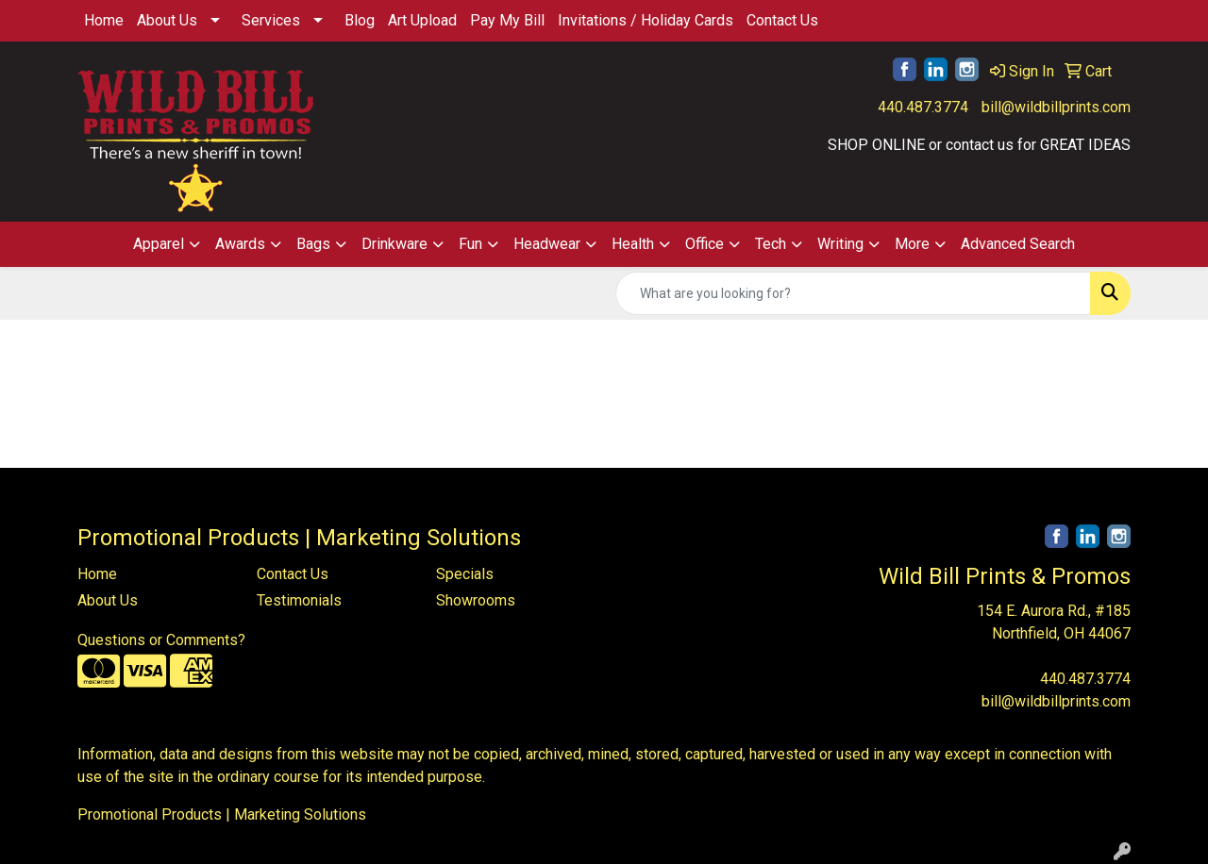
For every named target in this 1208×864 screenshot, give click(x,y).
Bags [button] (313, 244)
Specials (465, 574)
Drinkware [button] (394, 244)
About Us (167, 20)
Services (271, 20)
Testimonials (299, 600)
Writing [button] (840, 244)
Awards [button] (240, 244)
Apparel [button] (158, 244)
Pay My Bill (507, 20)
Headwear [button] (546, 244)
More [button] (912, 244)
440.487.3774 (923, 107)
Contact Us (782, 20)
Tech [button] (770, 244)
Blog (359, 20)
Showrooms (475, 600)
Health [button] (633, 244)
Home (104, 20)
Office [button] (704, 244)
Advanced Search (1018, 244)
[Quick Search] (853, 293)
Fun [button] (470, 244)
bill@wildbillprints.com (1056, 107)
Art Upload (422, 20)
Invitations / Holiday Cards (645, 20)
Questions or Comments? (161, 640)
